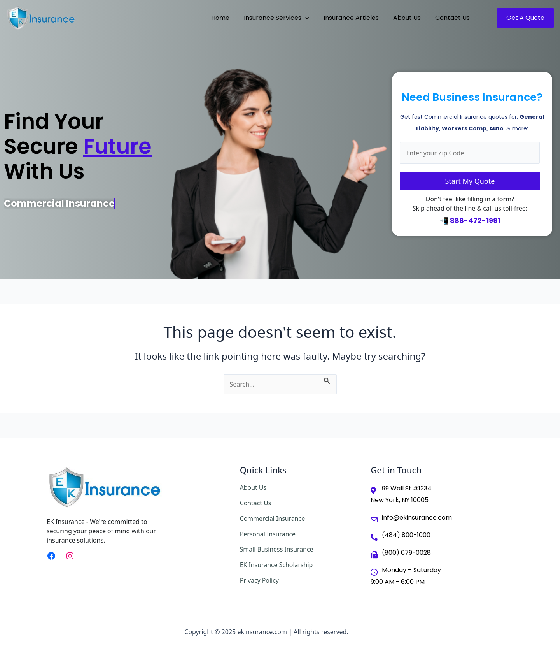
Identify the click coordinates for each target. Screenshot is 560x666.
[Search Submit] (327, 379)
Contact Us (255, 502)
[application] (312, 17)
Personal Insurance (268, 533)
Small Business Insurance (277, 548)
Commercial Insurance (273, 517)
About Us (253, 487)
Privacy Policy (259, 578)
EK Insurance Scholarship (276, 563)
